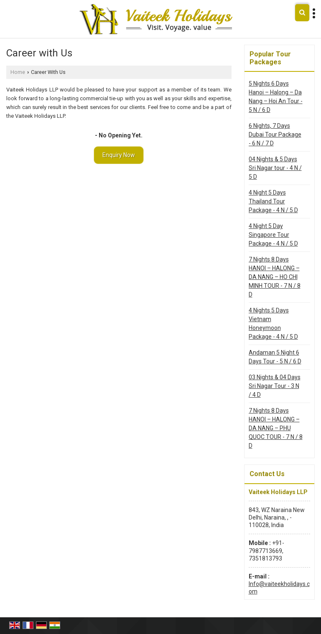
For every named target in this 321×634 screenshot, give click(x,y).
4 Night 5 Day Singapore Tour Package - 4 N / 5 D (273, 235)
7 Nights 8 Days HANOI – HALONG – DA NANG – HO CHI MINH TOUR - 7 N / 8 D (275, 277)
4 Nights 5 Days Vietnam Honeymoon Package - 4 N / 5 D (273, 323)
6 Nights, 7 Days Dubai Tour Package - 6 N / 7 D (275, 134)
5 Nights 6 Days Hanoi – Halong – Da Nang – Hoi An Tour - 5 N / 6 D (276, 96)
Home (17, 72)
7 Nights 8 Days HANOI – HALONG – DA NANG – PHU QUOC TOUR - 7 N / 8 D (276, 428)
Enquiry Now (118, 155)
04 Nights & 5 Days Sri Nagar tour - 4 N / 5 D (275, 168)
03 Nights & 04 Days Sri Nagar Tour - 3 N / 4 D (275, 386)
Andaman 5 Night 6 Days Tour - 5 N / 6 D (275, 357)
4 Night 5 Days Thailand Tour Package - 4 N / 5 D (273, 201)
